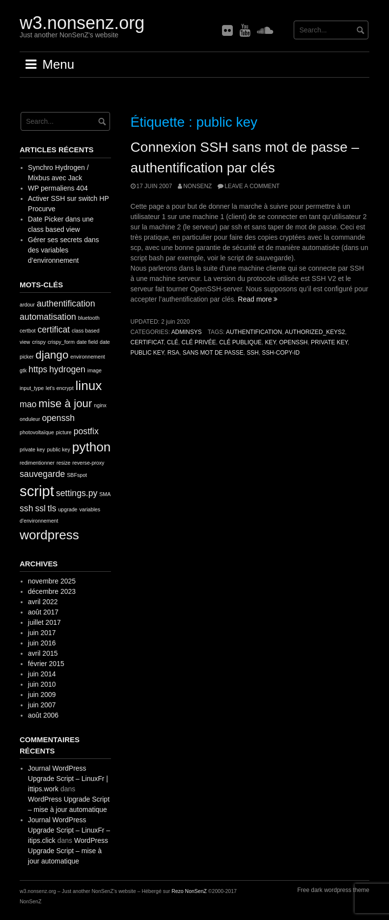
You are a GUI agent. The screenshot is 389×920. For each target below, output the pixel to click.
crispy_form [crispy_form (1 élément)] (61, 342)
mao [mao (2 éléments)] (28, 404)
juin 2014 (42, 674)
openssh (293, 342)
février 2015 (46, 664)
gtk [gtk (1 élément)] (23, 370)
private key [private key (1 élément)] (32, 449)
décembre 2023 (52, 591)
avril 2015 (43, 653)
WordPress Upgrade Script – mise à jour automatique (68, 850)
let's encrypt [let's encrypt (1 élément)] (60, 388)
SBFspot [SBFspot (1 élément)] (77, 475)
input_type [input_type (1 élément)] (32, 388)
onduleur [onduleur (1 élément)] (30, 419)
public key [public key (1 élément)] (58, 449)
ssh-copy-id (281, 352)
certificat (147, 342)
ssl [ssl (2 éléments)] (40, 508)
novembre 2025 (52, 581)
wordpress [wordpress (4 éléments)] (49, 535)
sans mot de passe (213, 352)
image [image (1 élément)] (94, 370)
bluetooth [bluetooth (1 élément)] (89, 318)
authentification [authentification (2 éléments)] (66, 303)
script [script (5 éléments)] (37, 491)
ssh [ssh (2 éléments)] (26, 508)
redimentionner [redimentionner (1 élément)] (37, 463)
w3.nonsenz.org (82, 23)
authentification (254, 332)
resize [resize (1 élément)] (63, 463)
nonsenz (197, 186)
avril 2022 (43, 602)
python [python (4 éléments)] (91, 447)
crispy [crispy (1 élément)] (39, 342)
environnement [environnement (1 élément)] (87, 357)
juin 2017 (42, 633)
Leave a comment (251, 186)
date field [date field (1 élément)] (87, 342)
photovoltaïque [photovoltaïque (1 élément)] (37, 432)
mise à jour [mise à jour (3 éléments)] (65, 403)
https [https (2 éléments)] (37, 369)
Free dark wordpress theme (333, 890)
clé (172, 342)
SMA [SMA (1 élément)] (105, 494)
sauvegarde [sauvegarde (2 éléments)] (42, 474)
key (270, 342)
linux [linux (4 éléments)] (89, 385)
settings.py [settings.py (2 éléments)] (76, 493)
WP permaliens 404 (58, 188)
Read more (258, 299)
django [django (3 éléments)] (51, 355)
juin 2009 (42, 694)
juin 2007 (42, 705)
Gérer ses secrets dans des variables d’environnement (63, 250)
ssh (252, 352)
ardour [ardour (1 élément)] (27, 304)
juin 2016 (42, 643)
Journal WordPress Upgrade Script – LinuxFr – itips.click (69, 830)
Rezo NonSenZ (189, 891)
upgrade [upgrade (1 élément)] (67, 509)
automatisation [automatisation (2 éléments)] (48, 317)
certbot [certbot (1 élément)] (28, 331)
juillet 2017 (44, 622)
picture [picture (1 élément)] (64, 432)
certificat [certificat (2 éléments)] (53, 330)
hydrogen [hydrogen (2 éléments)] (67, 369)
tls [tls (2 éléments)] (52, 508)
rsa (173, 352)
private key (329, 342)
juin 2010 (42, 684)
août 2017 (43, 612)
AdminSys (186, 332)
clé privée (199, 342)
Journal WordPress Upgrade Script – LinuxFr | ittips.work (68, 778)
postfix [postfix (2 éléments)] (86, 431)
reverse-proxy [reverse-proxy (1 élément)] (88, 463)
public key (148, 352)
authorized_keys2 (315, 332)
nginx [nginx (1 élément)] (100, 405)
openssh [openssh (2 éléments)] (58, 418)
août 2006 (43, 715)
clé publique (240, 342)
